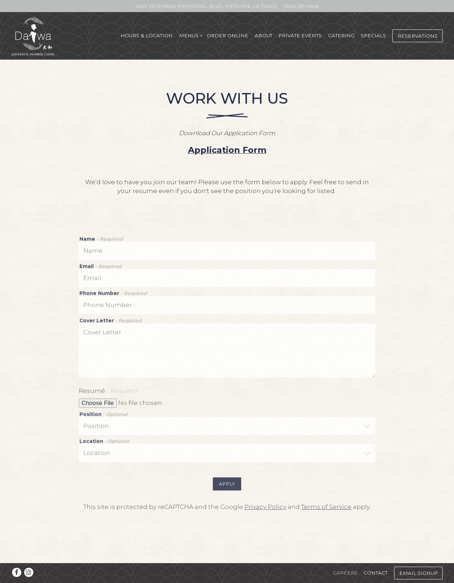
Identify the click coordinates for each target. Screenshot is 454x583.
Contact (376, 573)
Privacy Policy (265, 509)
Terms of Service (326, 509)
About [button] (263, 35)
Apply (227, 486)
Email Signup (418, 573)
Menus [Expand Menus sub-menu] (190, 35)
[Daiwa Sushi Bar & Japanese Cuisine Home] (33, 35)
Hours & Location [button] (147, 35)
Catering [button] (341, 35)
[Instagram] (28, 572)
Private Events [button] (300, 35)
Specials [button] (373, 35)
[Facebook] (16, 572)
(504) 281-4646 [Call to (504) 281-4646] (301, 6)
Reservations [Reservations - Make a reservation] (418, 36)
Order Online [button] (227, 35)
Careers (345, 573)
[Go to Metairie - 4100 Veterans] (206, 6)
